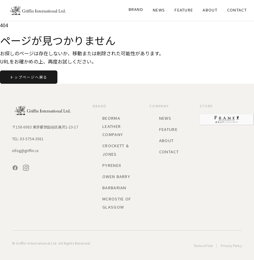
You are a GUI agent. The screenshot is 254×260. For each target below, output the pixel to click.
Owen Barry (116, 176)
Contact (237, 10)
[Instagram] (26, 168)
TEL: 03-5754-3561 (27, 138)
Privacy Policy (231, 245)
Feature (184, 10)
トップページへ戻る (28, 77)
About (210, 10)
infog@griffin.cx (25, 150)
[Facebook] (15, 168)
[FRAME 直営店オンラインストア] (227, 119)
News (159, 10)
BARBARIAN (114, 187)
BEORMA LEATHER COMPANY (112, 126)
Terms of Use (203, 245)
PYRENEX (111, 165)
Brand (136, 9)
